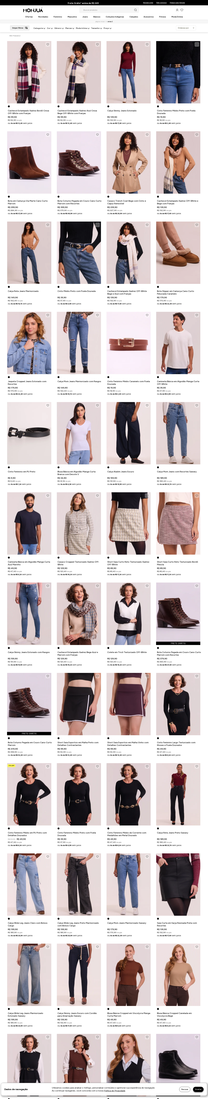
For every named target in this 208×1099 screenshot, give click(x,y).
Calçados (134, 17)
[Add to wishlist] (47, 44)
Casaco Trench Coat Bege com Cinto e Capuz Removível (126, 202)
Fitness (162, 17)
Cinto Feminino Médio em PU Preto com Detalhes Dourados (27, 834)
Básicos (96, 17)
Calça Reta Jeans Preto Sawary (172, 832)
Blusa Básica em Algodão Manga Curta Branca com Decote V (76, 473)
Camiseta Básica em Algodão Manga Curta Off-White (178, 382)
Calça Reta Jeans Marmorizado (23, 291)
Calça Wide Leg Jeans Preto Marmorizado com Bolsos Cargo (78, 924)
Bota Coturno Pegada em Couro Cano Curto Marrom (30, 743)
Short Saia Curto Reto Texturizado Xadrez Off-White (128, 563)
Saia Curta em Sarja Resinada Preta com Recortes (177, 924)
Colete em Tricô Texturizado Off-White (127, 652)
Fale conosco (161, 2)
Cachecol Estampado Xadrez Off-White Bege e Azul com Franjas (127, 292)
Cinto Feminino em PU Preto (21, 471)
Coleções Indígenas (115, 17)
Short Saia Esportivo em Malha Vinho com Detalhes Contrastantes (127, 743)
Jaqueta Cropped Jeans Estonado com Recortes (27, 382)
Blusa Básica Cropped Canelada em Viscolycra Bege (174, 1014)
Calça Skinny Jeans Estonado (122, 110)
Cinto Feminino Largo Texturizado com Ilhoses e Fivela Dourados (176, 743)
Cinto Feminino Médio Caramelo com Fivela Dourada (128, 382)
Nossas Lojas (148, 2)
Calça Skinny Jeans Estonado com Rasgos (29, 652)
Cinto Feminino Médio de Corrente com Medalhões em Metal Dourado (126, 834)
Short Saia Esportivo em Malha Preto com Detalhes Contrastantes (78, 743)
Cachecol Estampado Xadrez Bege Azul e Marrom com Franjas (78, 653)
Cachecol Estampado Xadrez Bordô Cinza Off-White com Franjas (28, 112)
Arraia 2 (110, 21)
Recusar (184, 1089)
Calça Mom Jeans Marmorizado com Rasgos (79, 381)
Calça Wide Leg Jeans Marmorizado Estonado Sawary (25, 1014)
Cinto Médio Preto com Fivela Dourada (77, 291)
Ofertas (29, 17)
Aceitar (198, 1089)
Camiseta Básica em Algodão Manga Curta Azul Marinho (29, 563)
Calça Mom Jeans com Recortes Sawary (177, 471)
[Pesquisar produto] (135, 10)
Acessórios (149, 17)
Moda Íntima (177, 17)
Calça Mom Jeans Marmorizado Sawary (126, 923)
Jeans (85, 17)
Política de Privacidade (114, 1090)
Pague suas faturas (177, 2)
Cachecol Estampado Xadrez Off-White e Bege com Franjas (177, 202)
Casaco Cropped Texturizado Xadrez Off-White (78, 563)
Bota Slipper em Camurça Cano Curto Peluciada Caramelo (175, 292)
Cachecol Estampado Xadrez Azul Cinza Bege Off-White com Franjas (77, 112)
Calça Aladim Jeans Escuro (120, 471)
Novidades (43, 17)
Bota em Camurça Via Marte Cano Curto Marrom (28, 202)
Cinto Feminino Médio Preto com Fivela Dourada (176, 112)
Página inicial (100, 21)
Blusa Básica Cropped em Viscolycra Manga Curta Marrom (128, 1014)
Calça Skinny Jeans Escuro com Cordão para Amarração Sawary (77, 1014)
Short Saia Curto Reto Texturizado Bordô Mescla (177, 563)
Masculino (72, 17)
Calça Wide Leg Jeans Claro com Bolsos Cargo (27, 924)
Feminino (58, 17)
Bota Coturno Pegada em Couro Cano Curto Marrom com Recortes (79, 202)
